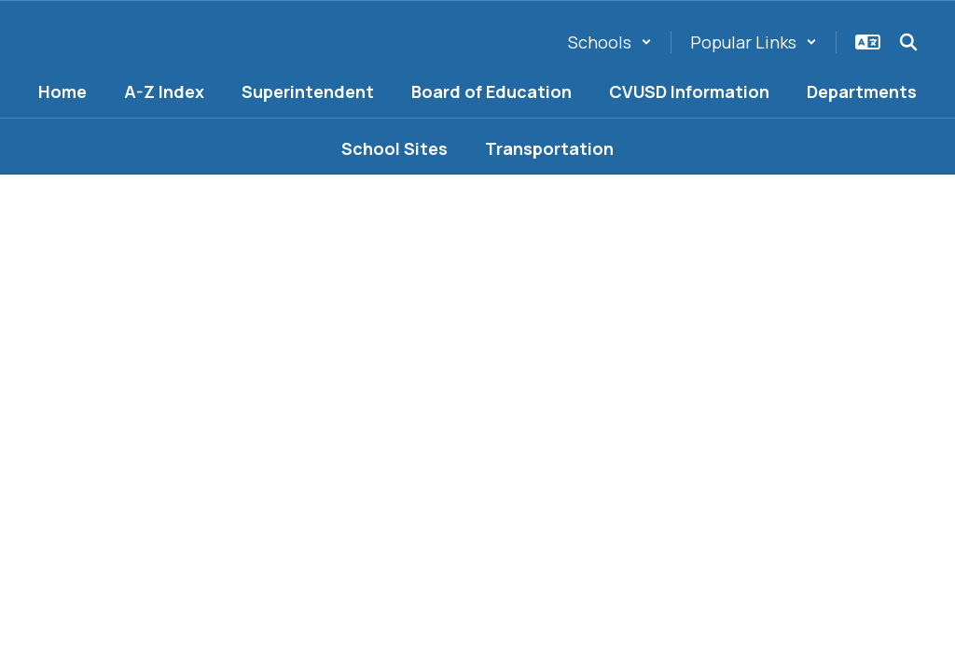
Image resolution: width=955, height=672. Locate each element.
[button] (610, 42)
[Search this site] (908, 42)
